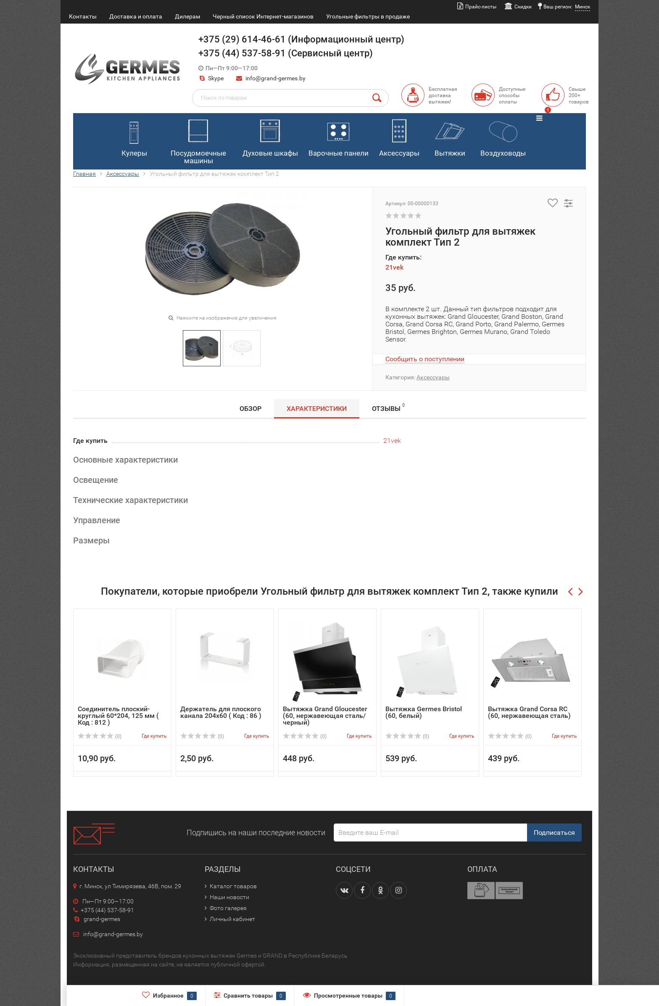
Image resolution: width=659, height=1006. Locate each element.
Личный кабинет (232, 919)
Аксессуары (399, 135)
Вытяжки (449, 135)
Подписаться (554, 833)
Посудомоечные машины (198, 139)
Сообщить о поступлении (424, 359)
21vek (394, 267)
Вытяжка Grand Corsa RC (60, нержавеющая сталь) (529, 712)
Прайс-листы (480, 7)
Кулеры (133, 135)
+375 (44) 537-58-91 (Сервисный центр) (285, 53)
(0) (99, 736)
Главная (84, 173)
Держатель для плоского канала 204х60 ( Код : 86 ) (220, 712)
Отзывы (388, 407)
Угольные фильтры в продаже (368, 16)
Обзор (250, 409)
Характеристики (317, 409)
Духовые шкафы (270, 135)
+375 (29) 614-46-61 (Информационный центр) (301, 39)
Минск (582, 7)
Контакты (83, 16)
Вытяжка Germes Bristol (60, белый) (423, 712)
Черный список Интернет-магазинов (263, 16)
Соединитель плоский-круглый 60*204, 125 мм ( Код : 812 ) (118, 715)
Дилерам (187, 16)
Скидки (523, 7)
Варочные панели (338, 135)
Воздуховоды (503, 135)
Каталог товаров (233, 886)
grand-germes (96, 919)
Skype (211, 78)
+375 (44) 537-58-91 (103, 910)
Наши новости (229, 897)
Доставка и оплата (135, 16)
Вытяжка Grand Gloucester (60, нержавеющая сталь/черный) (325, 715)
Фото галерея (228, 908)
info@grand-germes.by (275, 78)
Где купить (154, 736)
